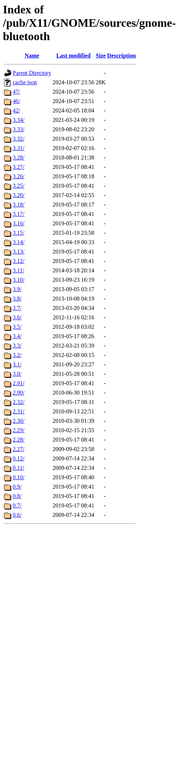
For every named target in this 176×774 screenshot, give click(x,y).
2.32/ (18, 402)
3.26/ (18, 176)
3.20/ (18, 195)
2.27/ (18, 449)
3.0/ (17, 374)
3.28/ (18, 157)
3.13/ (18, 251)
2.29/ (18, 430)
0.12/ (18, 458)
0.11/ (18, 468)
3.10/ (18, 280)
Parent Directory (32, 73)
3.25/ (18, 186)
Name (32, 55)
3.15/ (18, 233)
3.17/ (18, 214)
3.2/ (17, 355)
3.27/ (18, 167)
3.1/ (17, 364)
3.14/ (18, 242)
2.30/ (18, 421)
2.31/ (18, 411)
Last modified (73, 55)
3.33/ (18, 129)
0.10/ (18, 477)
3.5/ (17, 327)
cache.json (25, 82)
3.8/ (17, 298)
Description (121, 55)
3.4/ (17, 336)
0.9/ (17, 487)
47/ (16, 92)
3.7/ (17, 308)
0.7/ (17, 505)
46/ (16, 101)
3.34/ (18, 120)
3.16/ (18, 223)
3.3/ (17, 346)
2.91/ (18, 383)
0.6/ (17, 515)
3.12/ (18, 261)
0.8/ (17, 496)
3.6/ (17, 317)
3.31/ (18, 148)
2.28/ (18, 440)
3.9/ (17, 289)
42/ (16, 110)
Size (101, 55)
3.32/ (18, 139)
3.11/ (18, 270)
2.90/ (18, 393)
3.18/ (18, 204)
